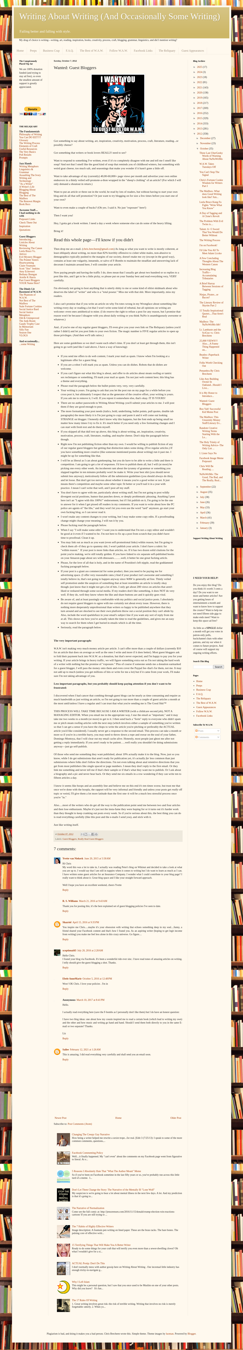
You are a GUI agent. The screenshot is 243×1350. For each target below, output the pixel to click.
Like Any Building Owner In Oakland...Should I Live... (210, 383)
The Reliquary (167, 50)
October (204, 148)
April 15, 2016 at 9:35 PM (86, 922)
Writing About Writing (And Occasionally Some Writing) (119, 16)
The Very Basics (27, 152)
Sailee (66, 1049)
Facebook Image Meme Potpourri (211, 460)
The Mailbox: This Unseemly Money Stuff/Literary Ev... (210, 420)
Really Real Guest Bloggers (90, 839)
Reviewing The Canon (30, 248)
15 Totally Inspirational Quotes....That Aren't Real (211, 313)
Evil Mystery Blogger (30, 257)
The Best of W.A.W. (91, 50)
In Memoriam (26, 326)
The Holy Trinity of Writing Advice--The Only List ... (211, 445)
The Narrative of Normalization (88, 1208)
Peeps (33, 50)
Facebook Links (143, 50)
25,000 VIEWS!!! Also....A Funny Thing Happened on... (209, 345)
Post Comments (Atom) (80, 1124)
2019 (200, 97)
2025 (200, 67)
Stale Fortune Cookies (30, 306)
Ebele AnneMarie (72, 978)
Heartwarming (26, 262)
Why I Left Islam (81, 1282)
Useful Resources (28, 149)
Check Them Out (28, 222)
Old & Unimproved (29, 318)
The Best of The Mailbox (27, 197)
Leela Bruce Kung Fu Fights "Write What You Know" (210, 205)
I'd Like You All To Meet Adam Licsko (210, 252)
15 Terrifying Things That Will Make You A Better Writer (101, 1245)
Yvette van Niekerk (73, 858)
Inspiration (24, 226)
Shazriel (67, 922)
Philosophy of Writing (30, 134)
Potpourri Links (27, 219)
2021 (200, 87)
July (202, 497)
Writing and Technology (25, 179)
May (202, 507)
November (206, 143)
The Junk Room (27, 321)
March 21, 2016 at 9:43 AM (93, 901)
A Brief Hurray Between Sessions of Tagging (211, 286)
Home (20, 50)
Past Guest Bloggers (29, 280)
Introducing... (26, 239)
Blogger (192, 1333)
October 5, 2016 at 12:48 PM (97, 978)
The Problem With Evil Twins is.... (211, 223)
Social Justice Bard (29, 309)
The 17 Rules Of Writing (84, 1300)
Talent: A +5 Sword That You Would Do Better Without (210, 232)
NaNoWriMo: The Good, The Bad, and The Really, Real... (211, 477)
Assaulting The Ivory (30, 175)
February (205, 522)
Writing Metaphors (29, 166)
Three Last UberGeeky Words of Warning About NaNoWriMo (211, 156)
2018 (200, 103)
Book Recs (24, 204)
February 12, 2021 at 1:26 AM (85, 1049)
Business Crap (51, 50)
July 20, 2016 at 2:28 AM (90, 950)
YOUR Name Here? (29, 283)
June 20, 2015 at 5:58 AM (97, 858)
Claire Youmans (27, 265)
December (205, 138)
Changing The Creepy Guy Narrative (91, 1134)
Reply (66, 890)
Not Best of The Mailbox (27, 302)
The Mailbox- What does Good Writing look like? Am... (210, 194)
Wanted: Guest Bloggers (206, 402)
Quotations (24, 230)
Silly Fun (24, 329)
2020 (200, 92)
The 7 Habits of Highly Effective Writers (93, 1226)
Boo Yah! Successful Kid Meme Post (209, 410)
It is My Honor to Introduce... (208, 394)
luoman (170, 1333)
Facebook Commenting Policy (87, 1152)
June (202, 502)
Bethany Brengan (28, 274)
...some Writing (27, 344)
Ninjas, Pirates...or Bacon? (208, 296)
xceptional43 (69, 950)
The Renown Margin (29, 201)
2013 (200, 128)
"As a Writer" (26, 184)
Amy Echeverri (27, 271)
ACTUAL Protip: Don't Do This (88, 1263)
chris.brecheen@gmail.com (98, 248)
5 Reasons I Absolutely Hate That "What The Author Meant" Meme (106, 1171)
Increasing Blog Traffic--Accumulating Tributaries (207, 274)
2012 (200, 133)
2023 (200, 77)
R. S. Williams (70, 901)
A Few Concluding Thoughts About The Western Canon (211, 261)
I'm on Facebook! (208, 245)
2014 (200, 123)
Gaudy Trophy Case (29, 324)
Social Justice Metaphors (26, 314)
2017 (200, 108)
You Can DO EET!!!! (30, 137)
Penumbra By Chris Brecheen (209, 372)
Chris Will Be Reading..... (206, 468)
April (203, 512)
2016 (200, 113)
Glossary (23, 140)
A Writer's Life (26, 186)
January (204, 528)
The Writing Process (29, 143)
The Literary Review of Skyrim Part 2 (211, 304)
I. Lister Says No (208, 453)
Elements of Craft (28, 146)
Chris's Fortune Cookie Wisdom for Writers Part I (211, 183)
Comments (202, 737)
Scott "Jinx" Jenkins (29, 268)
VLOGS (23, 335)
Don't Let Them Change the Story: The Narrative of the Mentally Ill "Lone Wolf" (113, 1189)
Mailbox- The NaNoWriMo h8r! (209, 323)
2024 (200, 72)
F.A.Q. (70, 50)
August (204, 492)
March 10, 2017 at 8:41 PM (90, 1000)
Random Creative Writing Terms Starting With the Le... (209, 432)
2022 (200, 82)
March (203, 517)
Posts (199, 731)
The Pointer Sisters (29, 260)
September (206, 486)
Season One (25, 332)
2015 (200, 118)
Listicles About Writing (27, 244)
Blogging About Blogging (27, 191)
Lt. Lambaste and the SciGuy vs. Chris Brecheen (210, 332)
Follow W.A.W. (118, 50)
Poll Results (25, 154)
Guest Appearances (193, 50)
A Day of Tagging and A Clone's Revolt (210, 215)
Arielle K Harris (27, 277)
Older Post (175, 1118)
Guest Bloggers (70, 839)
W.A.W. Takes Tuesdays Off (207, 165)
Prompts (23, 157)
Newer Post (61, 1118)
